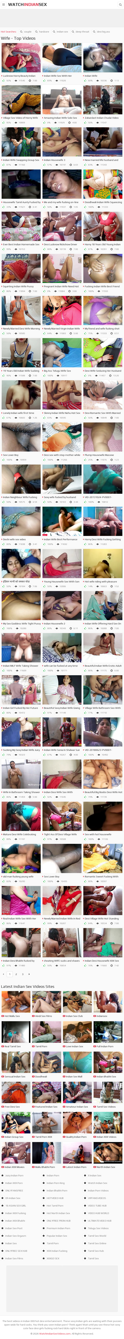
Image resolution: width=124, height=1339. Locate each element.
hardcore (41, 31)
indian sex (60, 31)
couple (25, 31)
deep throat (80, 31)
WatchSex (27, 4)
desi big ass (101, 31)
